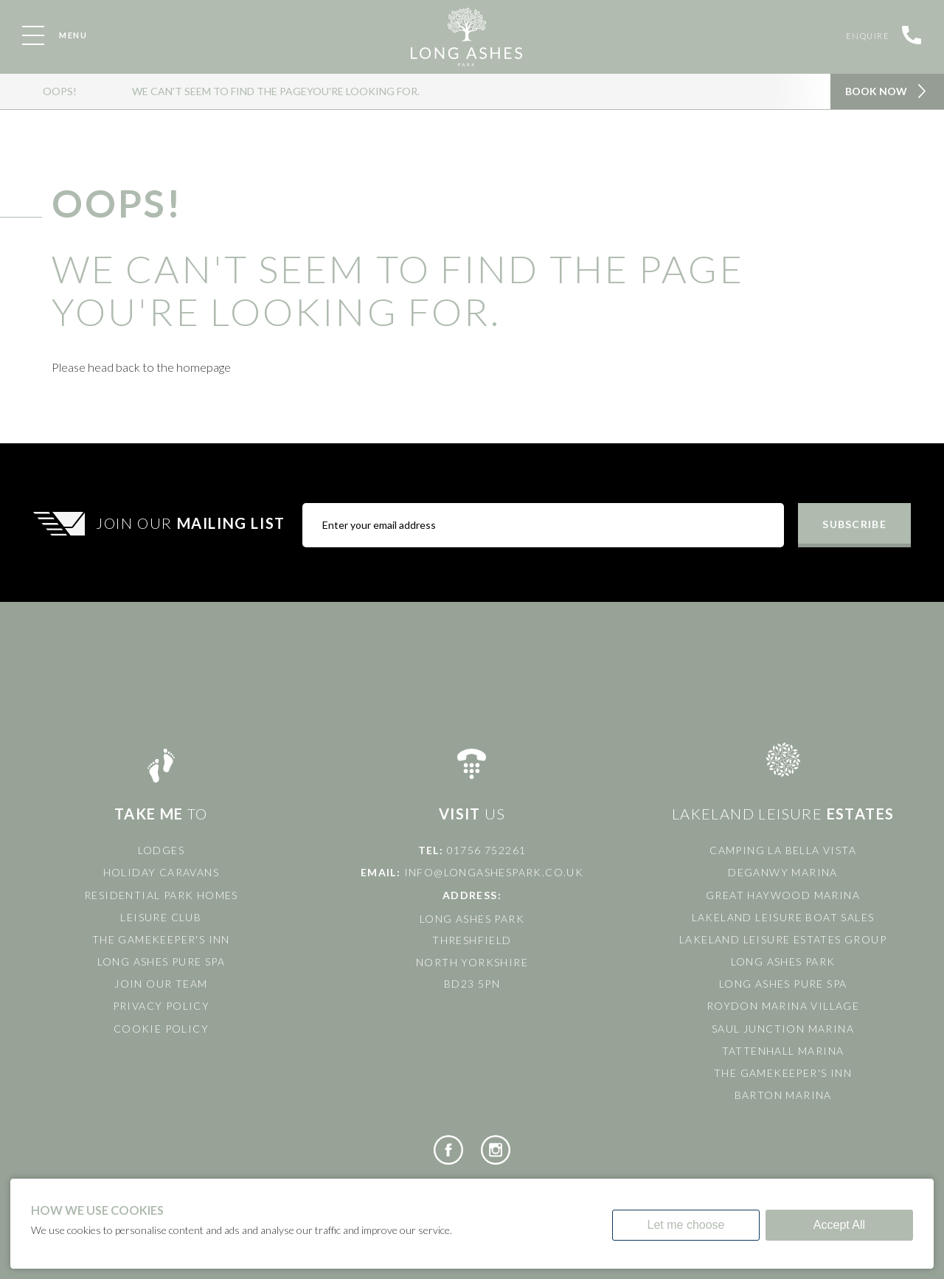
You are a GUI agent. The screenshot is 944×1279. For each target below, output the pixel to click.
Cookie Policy (161, 1028)
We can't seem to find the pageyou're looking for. (276, 91)
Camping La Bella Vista (782, 850)
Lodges (161, 850)
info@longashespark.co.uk (494, 872)
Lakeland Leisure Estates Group (782, 939)
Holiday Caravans (161, 872)
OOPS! (60, 91)
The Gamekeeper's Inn (161, 939)
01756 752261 (487, 850)
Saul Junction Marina (783, 1028)
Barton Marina (783, 1095)
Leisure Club (160, 917)
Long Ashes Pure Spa (161, 961)
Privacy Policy (161, 1005)
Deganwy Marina (783, 872)
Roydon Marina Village (783, 1005)
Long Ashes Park (783, 961)
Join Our (192, 523)
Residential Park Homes (161, 895)
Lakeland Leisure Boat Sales (783, 917)
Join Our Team (160, 983)
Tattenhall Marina (783, 1050)
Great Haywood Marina (783, 895)
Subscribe (854, 524)
